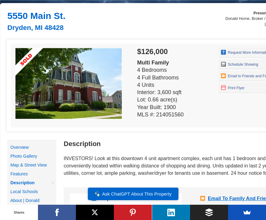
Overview (19, 147)
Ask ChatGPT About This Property (132, 194)
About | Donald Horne (24, 204)
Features (19, 173)
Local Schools (24, 191)
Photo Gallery (23, 156)
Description (22, 182)
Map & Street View (28, 165)
